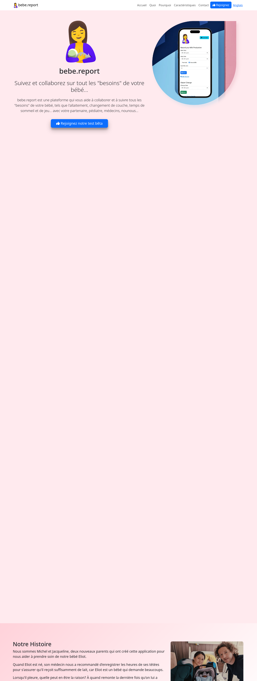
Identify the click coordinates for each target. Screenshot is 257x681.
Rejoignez (221, 5)
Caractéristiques (185, 5)
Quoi (152, 5)
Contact (203, 5)
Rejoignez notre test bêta (79, 123)
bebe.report (25, 5)
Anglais (238, 5)
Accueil (142, 5)
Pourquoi (165, 5)
